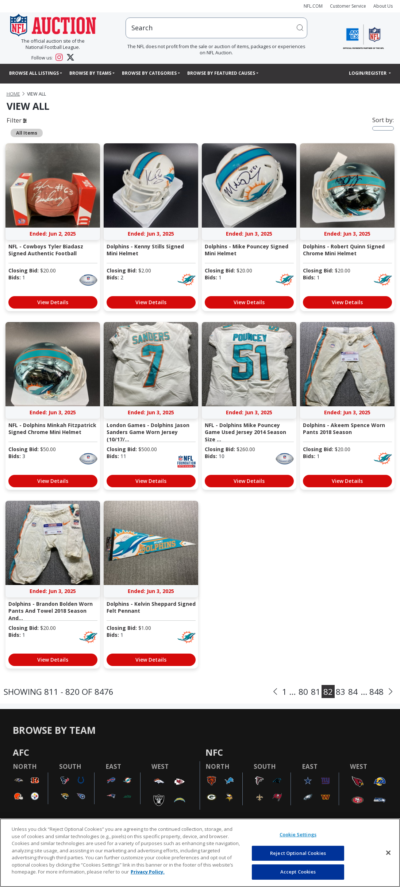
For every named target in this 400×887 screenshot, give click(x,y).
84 (353, 691)
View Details (52, 302)
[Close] (388, 853)
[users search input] (216, 28)
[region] (200, 852)
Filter (17, 120)
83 (340, 691)
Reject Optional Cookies (298, 853)
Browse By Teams (90, 73)
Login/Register (368, 73)
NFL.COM (313, 6)
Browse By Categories (149, 73)
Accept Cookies (298, 871)
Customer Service (348, 6)
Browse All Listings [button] (34, 73)
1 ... (289, 691)
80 (303, 691)
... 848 (372, 691)
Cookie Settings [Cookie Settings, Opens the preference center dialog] (298, 834)
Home (13, 94)
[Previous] (275, 692)
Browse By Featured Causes (221, 73)
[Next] (390, 692)
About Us (383, 6)
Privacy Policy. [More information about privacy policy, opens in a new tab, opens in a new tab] (148, 871)
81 (315, 691)
